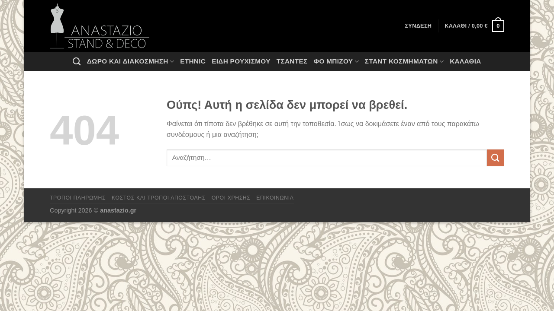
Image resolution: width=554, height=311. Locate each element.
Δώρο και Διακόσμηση (130, 61)
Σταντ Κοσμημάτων (404, 61)
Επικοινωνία (274, 198)
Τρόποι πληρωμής (78, 198)
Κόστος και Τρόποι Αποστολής (159, 198)
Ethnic (193, 61)
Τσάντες (292, 61)
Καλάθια (465, 61)
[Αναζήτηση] (77, 61)
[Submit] (495, 157)
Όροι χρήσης (231, 198)
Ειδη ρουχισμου (241, 61)
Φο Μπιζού (335, 61)
